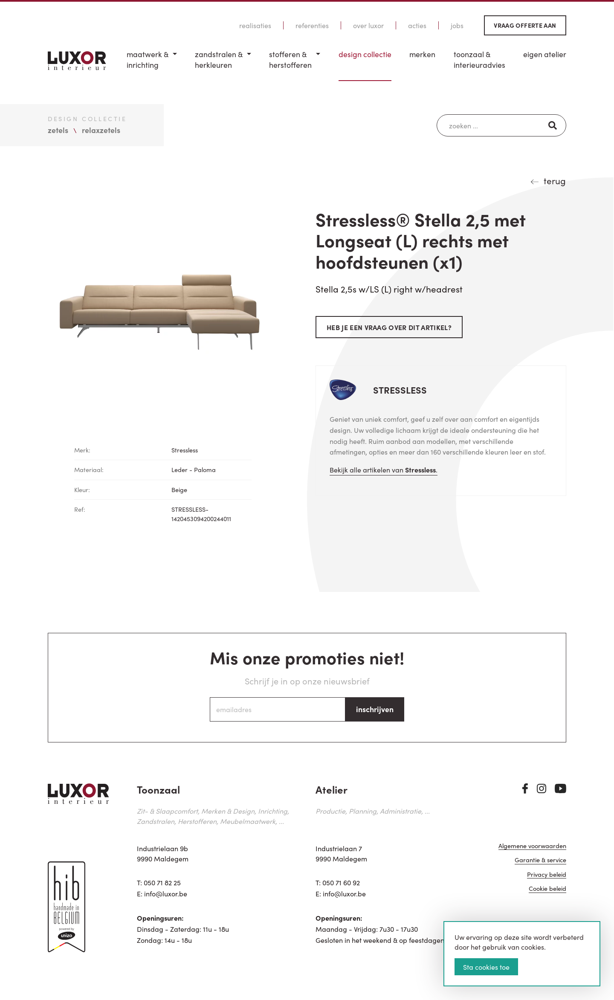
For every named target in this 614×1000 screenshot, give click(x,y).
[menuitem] (152, 65)
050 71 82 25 (162, 882)
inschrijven (375, 709)
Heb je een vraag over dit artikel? (389, 327)
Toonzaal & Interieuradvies (479, 59)
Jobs (457, 25)
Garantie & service (540, 860)
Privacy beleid (546, 874)
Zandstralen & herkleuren (219, 59)
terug (555, 180)
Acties (417, 25)
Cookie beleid (547, 889)
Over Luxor (368, 25)
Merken (422, 54)
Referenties (312, 25)
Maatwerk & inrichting (147, 59)
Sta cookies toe (486, 966)
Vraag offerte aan (525, 25)
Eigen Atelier (544, 54)
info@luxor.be (165, 893)
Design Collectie (365, 54)
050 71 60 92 (341, 882)
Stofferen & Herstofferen (290, 59)
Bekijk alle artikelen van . (383, 469)
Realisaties (255, 25)
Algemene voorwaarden (532, 846)
